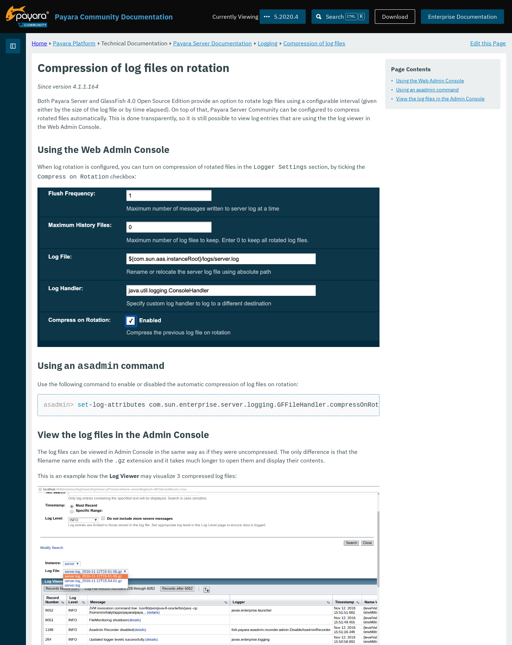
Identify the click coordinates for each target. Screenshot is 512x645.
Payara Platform (164, 43)
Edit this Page (488, 43)
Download (395, 16)
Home (129, 43)
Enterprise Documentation (462, 16)
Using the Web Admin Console (430, 80)
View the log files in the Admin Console (440, 98)
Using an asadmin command (427, 89)
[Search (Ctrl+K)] (340, 16)
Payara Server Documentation (302, 43)
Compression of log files (404, 43)
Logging (357, 43)
